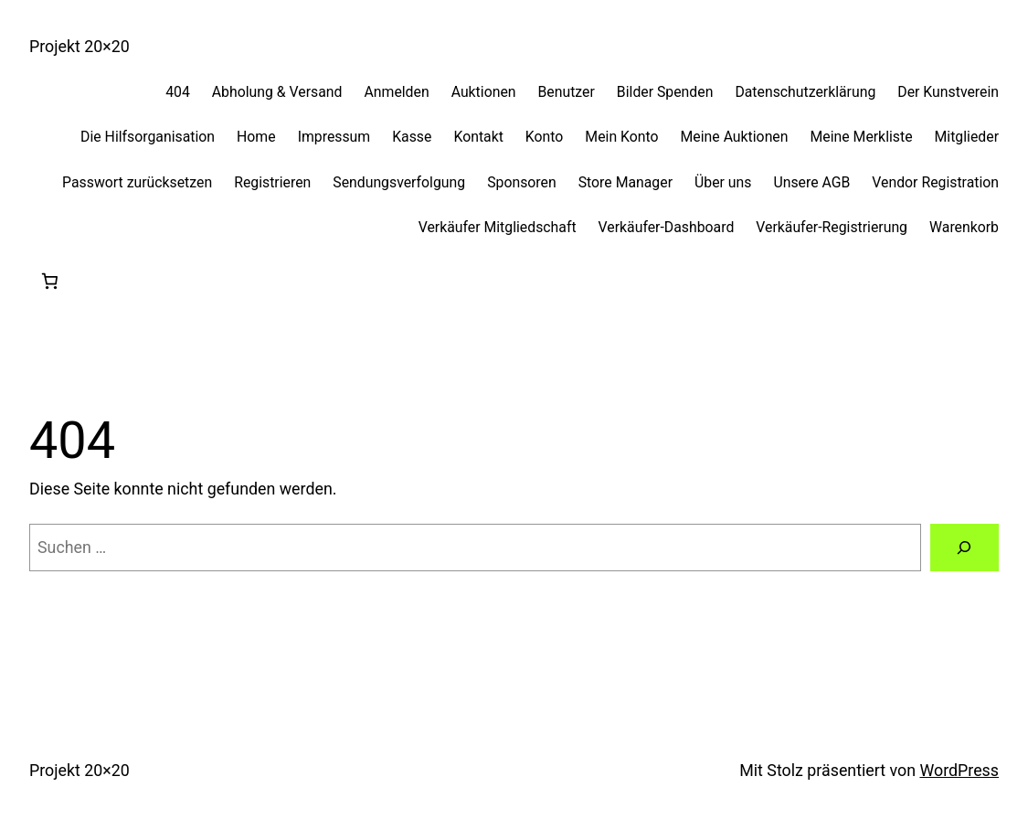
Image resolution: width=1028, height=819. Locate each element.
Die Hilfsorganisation (147, 136)
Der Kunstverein (948, 92)
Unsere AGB (811, 182)
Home (256, 136)
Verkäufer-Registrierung (831, 227)
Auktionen (483, 92)
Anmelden (396, 92)
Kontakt (478, 136)
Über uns (722, 182)
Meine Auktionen (735, 136)
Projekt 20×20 (79, 46)
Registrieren (272, 182)
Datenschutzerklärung (805, 92)
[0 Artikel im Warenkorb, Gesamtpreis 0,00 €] (49, 281)
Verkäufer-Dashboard (667, 227)
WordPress (959, 770)
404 (177, 92)
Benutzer (566, 92)
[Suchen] (965, 547)
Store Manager (625, 182)
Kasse (411, 136)
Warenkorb (964, 227)
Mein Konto (621, 136)
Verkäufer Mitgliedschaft (498, 227)
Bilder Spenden (665, 92)
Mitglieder (967, 136)
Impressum (334, 136)
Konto (544, 136)
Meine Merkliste (862, 136)
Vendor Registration (935, 182)
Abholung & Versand (277, 92)
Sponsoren (521, 182)
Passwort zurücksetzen (137, 182)
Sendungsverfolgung (399, 182)
